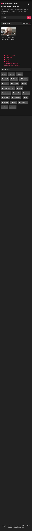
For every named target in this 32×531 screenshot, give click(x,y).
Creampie (24, 78)
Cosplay (15, 78)
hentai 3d (17, 93)
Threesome (24, 102)
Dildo (24, 83)
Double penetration (8, 88)
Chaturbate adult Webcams (12, 65)
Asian (12, 74)
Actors (7, 61)
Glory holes (7, 93)
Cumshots (15, 83)
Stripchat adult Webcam (11, 63)
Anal (5, 74)
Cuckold (6, 83)
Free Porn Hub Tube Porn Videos (10, 5)
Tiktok (13, 107)
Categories (9, 57)
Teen (14, 102)
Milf (26, 97)
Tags (7, 59)
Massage (6, 97)
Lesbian (27, 93)
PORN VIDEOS (10, 55)
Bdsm (20, 74)
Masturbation (17, 97)
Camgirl (6, 78)
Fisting (20, 88)
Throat (5, 107)
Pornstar (6, 102)
